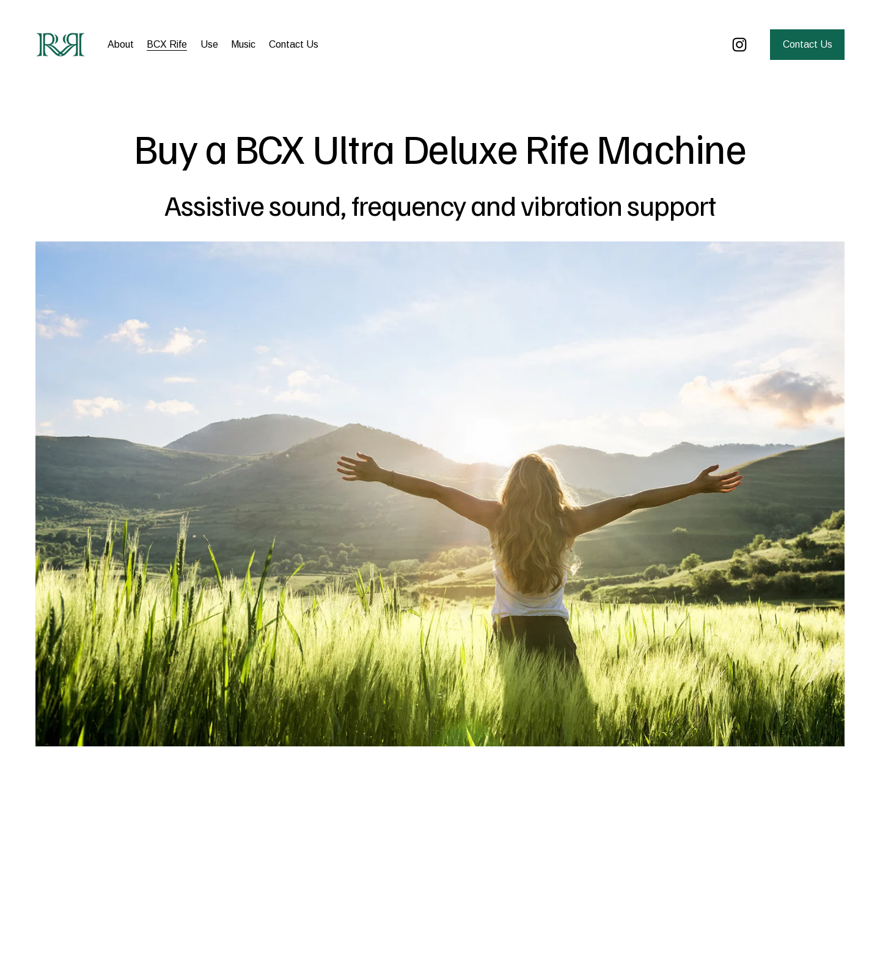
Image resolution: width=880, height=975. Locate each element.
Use (209, 44)
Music (243, 44)
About (121, 44)
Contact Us (293, 44)
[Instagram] (739, 44)
